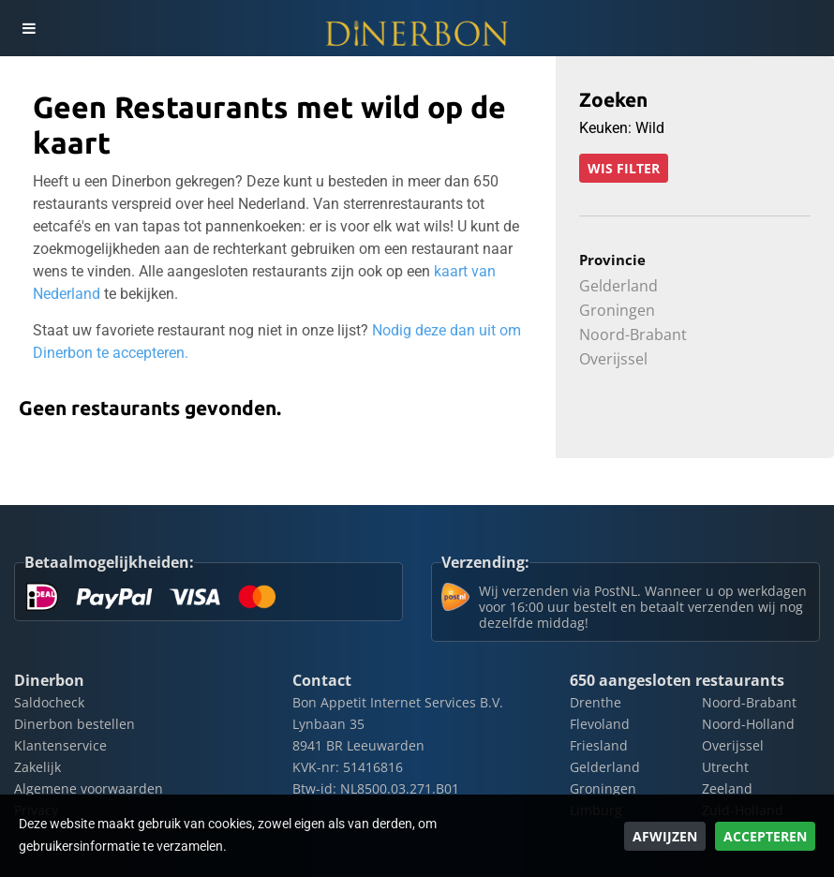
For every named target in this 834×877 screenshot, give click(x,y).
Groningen (617, 310)
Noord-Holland (748, 724)
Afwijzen (665, 836)
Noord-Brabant (633, 334)
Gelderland (618, 285)
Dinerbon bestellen (74, 724)
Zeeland (727, 788)
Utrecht (725, 767)
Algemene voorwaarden (88, 788)
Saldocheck (49, 702)
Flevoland (600, 724)
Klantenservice (60, 745)
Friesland (599, 745)
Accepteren (765, 836)
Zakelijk (37, 767)
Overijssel (613, 359)
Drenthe (595, 702)
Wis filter (624, 168)
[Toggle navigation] (28, 28)
